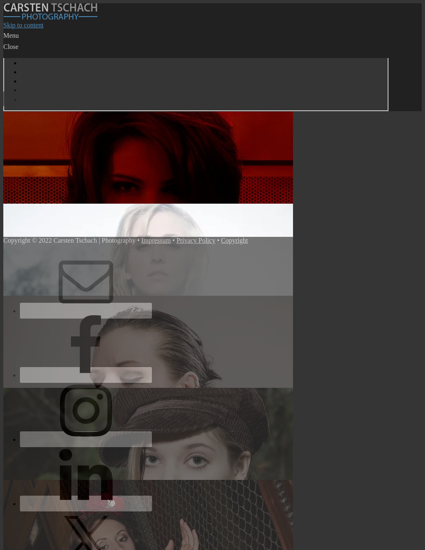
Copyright (234, 240)
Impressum (156, 240)
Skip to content (23, 25)
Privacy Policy (195, 240)
